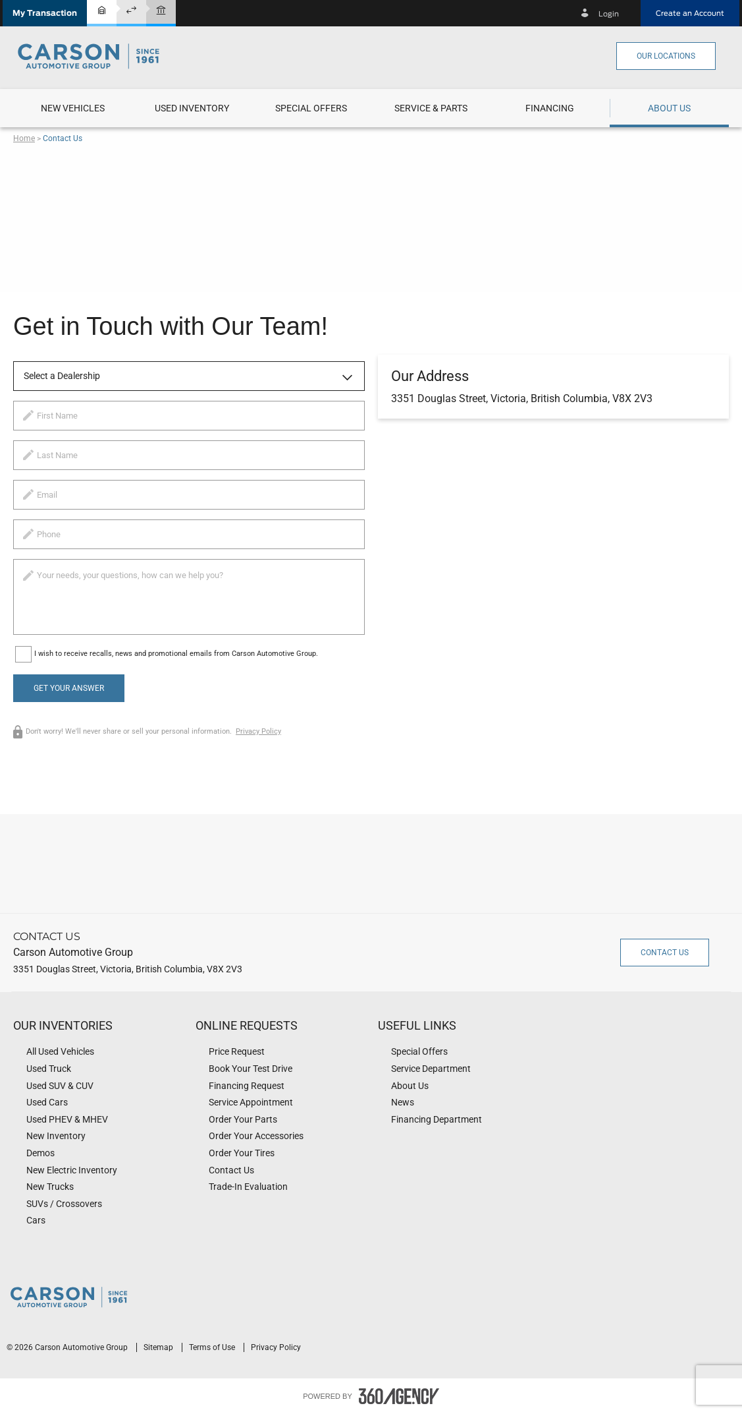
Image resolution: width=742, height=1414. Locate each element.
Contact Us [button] (665, 952)
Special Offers (311, 108)
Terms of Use (213, 1347)
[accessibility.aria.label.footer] (399, 1396)
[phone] (189, 534)
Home (24, 138)
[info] (189, 597)
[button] (45, 13)
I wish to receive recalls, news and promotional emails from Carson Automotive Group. (176, 653)
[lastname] (189, 455)
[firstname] (189, 415)
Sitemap (159, 1347)
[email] (189, 495)
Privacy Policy (258, 731)
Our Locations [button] (666, 56)
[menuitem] (72, 108)
